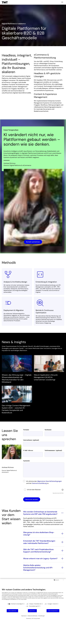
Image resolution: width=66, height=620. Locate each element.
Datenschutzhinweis (32, 615)
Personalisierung (33, 606)
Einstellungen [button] (41, 615)
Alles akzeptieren (53, 610)
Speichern (32, 610)
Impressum (24, 615)
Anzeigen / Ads (51, 604)
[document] (33, 595)
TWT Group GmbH (22, 599)
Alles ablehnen (12, 610)
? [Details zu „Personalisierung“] (39, 606)
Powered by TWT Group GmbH (33, 618)
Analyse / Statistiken (34, 604)
